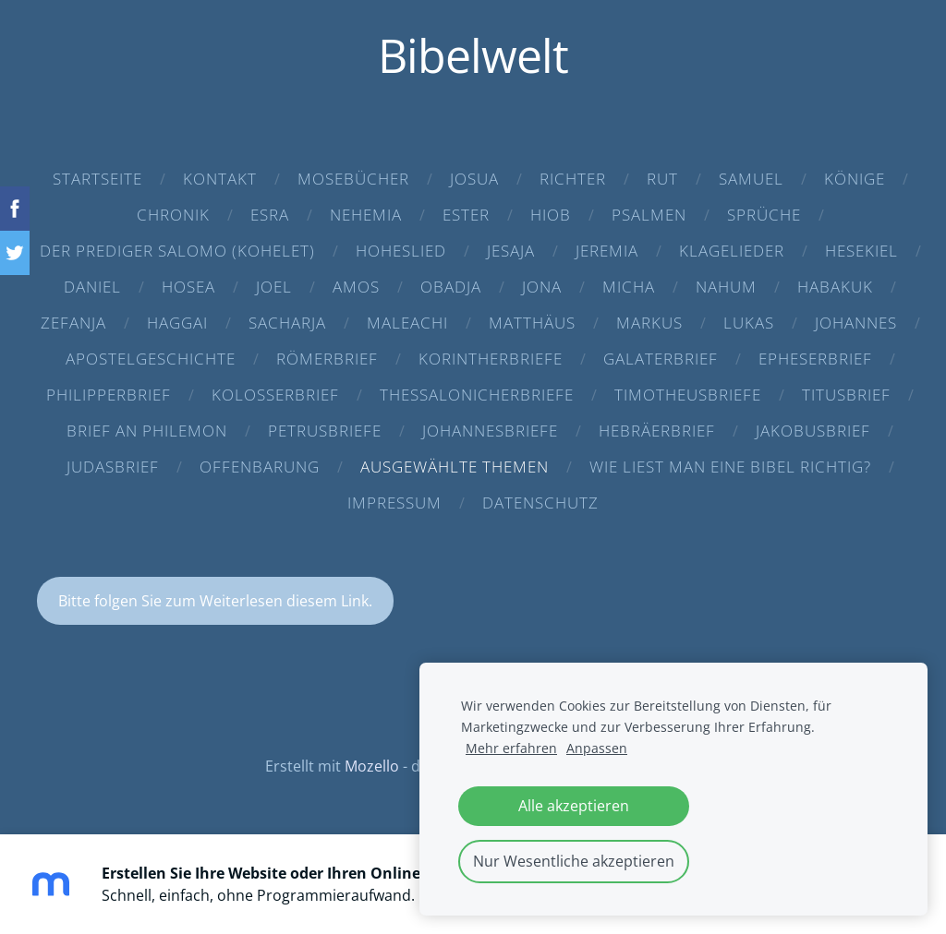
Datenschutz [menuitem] (540, 502)
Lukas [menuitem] (748, 322)
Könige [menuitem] (854, 178)
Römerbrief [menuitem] (327, 358)
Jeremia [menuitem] (607, 250)
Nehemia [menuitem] (366, 214)
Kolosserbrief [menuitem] (275, 394)
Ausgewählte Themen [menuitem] (454, 466)
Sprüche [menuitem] (764, 214)
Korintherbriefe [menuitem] (490, 358)
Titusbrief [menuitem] (846, 394)
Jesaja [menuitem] (511, 250)
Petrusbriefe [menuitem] (325, 430)
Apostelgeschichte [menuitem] (151, 358)
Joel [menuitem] (274, 286)
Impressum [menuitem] (394, 502)
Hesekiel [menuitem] (861, 250)
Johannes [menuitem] (856, 322)
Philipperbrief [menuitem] (108, 394)
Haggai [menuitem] (177, 322)
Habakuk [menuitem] (835, 286)
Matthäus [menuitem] (532, 322)
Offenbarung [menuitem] (260, 466)
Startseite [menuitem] (97, 178)
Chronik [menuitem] (173, 214)
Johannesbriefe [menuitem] (490, 430)
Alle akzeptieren (573, 806)
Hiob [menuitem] (550, 214)
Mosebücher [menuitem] (353, 178)
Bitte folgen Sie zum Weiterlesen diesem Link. (215, 601)
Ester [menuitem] (466, 214)
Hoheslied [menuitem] (401, 250)
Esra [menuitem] (269, 214)
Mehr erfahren (511, 748)
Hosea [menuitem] (188, 286)
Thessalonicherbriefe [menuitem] (477, 394)
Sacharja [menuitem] (287, 322)
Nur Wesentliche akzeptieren (573, 861)
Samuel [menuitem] (751, 178)
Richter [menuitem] (573, 178)
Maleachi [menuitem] (407, 322)
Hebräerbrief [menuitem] (657, 430)
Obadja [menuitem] (450, 286)
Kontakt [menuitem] (220, 178)
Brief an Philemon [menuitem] (147, 430)
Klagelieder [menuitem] (731, 250)
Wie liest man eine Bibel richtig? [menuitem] (730, 466)
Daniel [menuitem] (92, 286)
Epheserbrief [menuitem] (815, 358)
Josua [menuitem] (474, 178)
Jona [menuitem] (542, 286)
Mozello (372, 766)
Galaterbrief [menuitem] (660, 358)
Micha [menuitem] (628, 286)
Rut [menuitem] (662, 178)
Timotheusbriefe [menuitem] (687, 394)
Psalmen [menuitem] (649, 214)
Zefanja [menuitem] (73, 322)
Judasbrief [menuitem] (113, 466)
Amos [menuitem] (356, 286)
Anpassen (596, 748)
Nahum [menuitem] (726, 286)
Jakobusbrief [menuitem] (813, 430)
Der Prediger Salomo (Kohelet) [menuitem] (177, 250)
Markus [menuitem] (649, 322)
